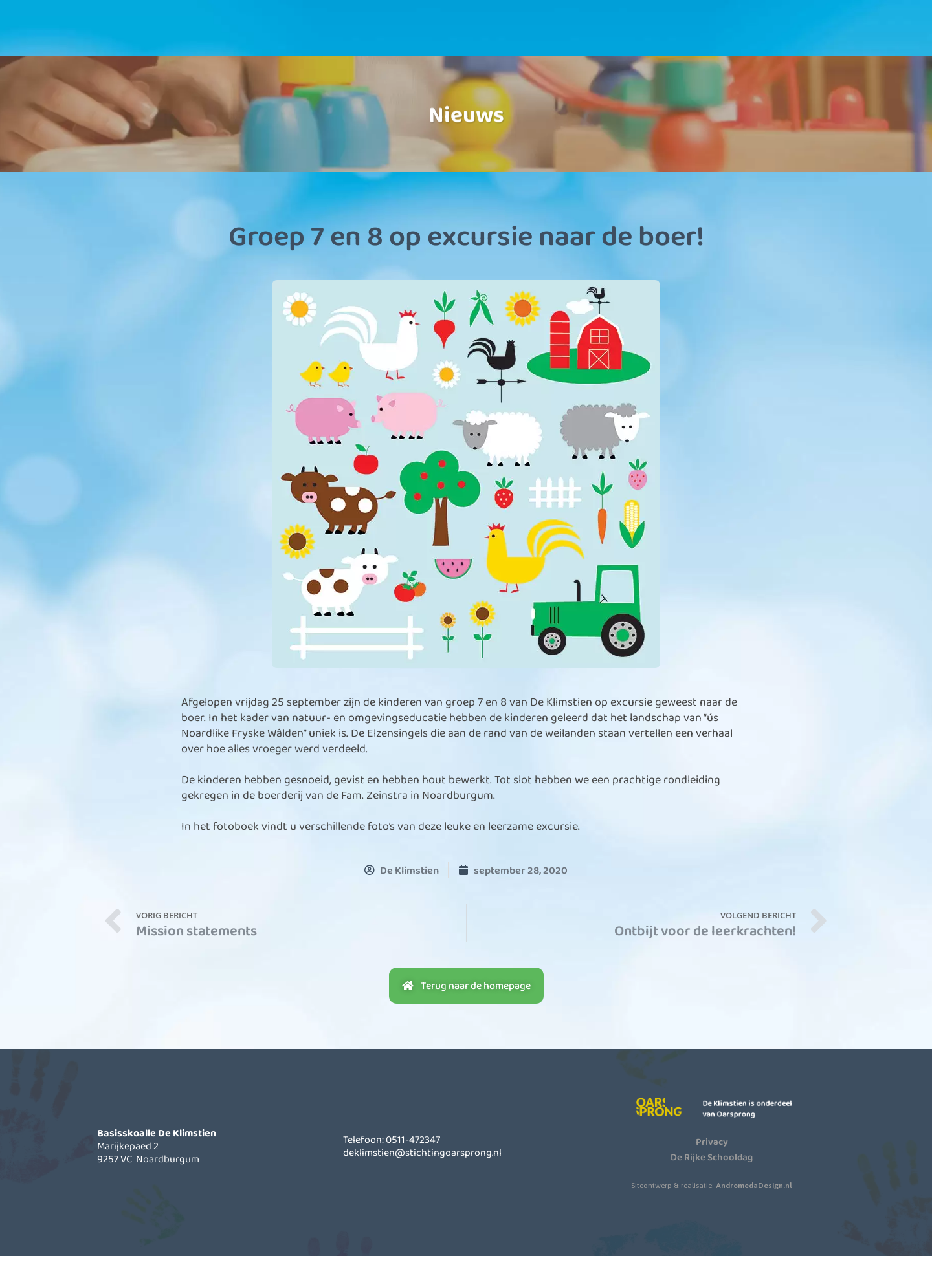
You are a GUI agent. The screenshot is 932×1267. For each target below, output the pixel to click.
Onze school (351, 38)
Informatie (458, 38)
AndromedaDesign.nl (754, 1195)
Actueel (565, 38)
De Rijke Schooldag (712, 1167)
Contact (671, 38)
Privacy (712, 1152)
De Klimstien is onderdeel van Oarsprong (757, 1119)
